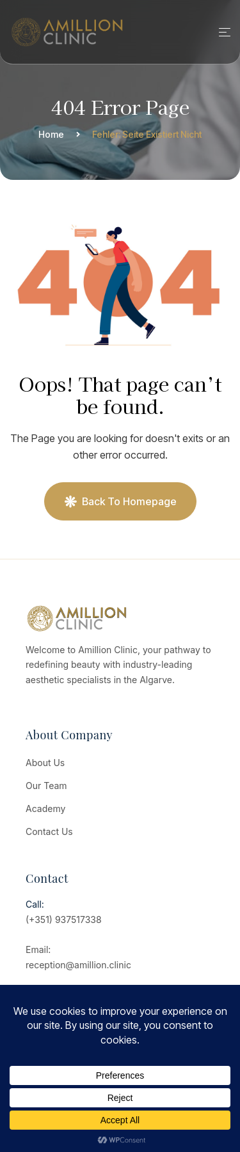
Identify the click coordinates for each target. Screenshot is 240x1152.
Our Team (46, 785)
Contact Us (49, 831)
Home (51, 134)
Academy (45, 808)
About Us (45, 762)
